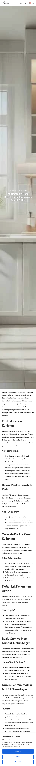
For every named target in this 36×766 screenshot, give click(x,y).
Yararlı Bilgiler (23, 190)
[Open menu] (33, 3)
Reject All (18, 762)
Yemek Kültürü (13, 190)
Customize (18, 757)
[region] (18, 749)
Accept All (18, 751)
